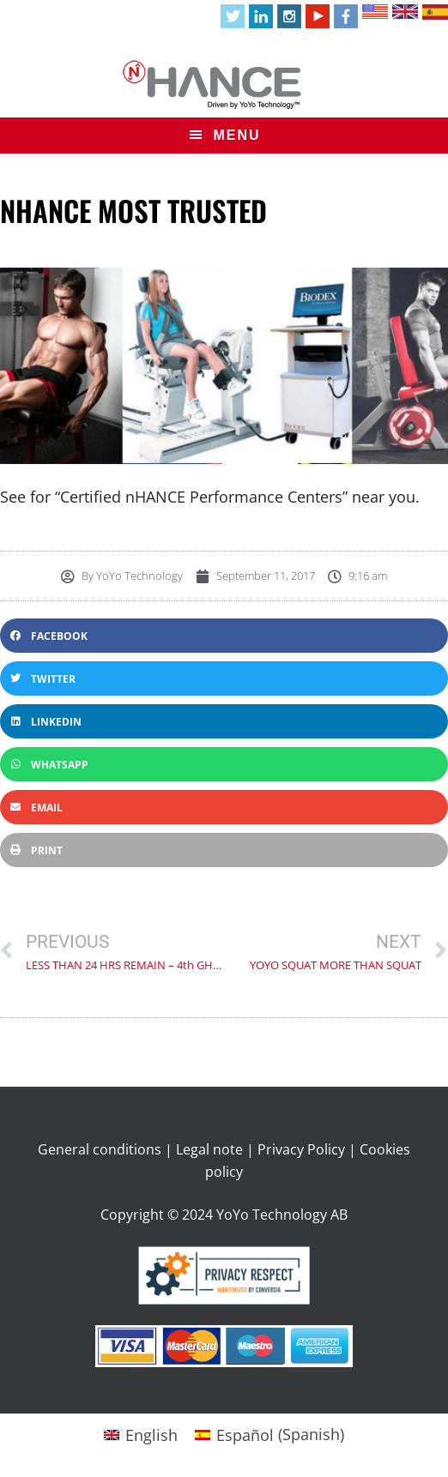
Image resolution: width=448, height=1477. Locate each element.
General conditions (99, 1149)
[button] (224, 635)
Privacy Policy (301, 1149)
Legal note (209, 1149)
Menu (236, 135)
